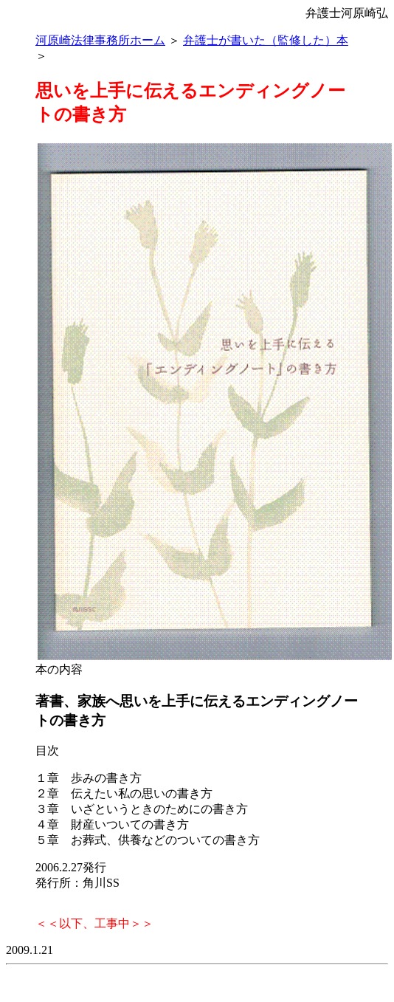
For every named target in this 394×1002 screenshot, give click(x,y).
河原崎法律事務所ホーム (100, 40)
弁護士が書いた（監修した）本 (265, 40)
